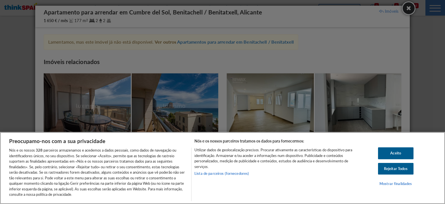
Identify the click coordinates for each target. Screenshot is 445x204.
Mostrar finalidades (395, 184)
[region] (222, 168)
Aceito (395, 153)
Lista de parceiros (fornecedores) (221, 173)
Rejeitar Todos (396, 168)
